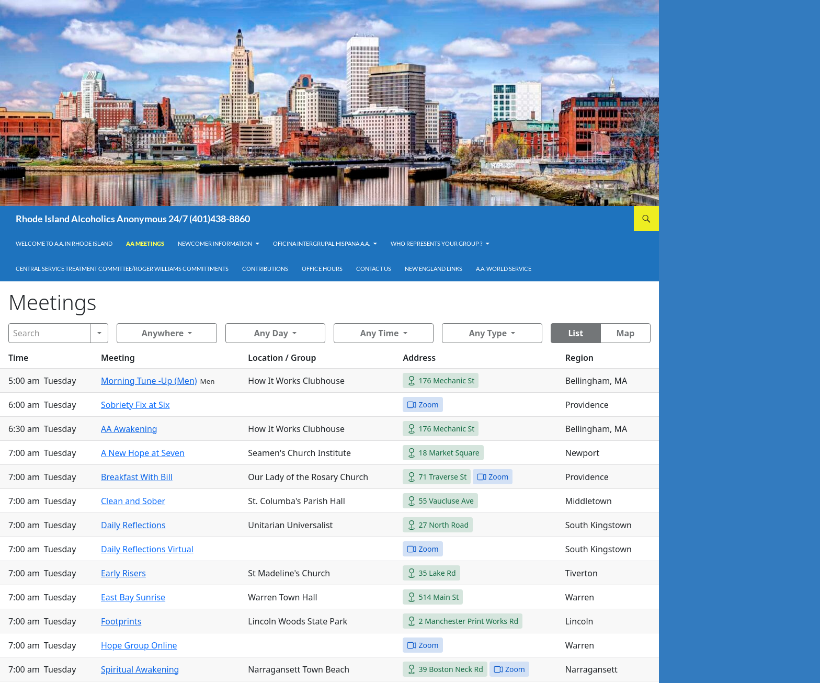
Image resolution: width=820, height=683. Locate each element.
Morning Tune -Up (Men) (149, 380)
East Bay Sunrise (133, 597)
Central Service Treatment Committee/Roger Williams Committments (122, 268)
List (575, 333)
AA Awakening (129, 429)
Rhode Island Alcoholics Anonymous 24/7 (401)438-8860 (133, 218)
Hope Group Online (139, 645)
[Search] (49, 333)
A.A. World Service (503, 268)
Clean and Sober (133, 501)
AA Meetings (145, 243)
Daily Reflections (133, 525)
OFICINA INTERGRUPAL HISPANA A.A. (321, 243)
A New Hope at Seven (143, 453)
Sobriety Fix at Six (135, 405)
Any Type (488, 333)
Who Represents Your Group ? (436, 243)
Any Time (379, 333)
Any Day (271, 333)
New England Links (433, 268)
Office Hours (322, 268)
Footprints (121, 621)
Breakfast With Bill (137, 477)
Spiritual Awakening (140, 669)
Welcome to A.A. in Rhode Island (64, 243)
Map (625, 333)
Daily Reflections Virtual (147, 549)
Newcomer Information (215, 243)
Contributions (265, 268)
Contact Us (373, 268)
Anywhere (163, 333)
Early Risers (123, 573)
